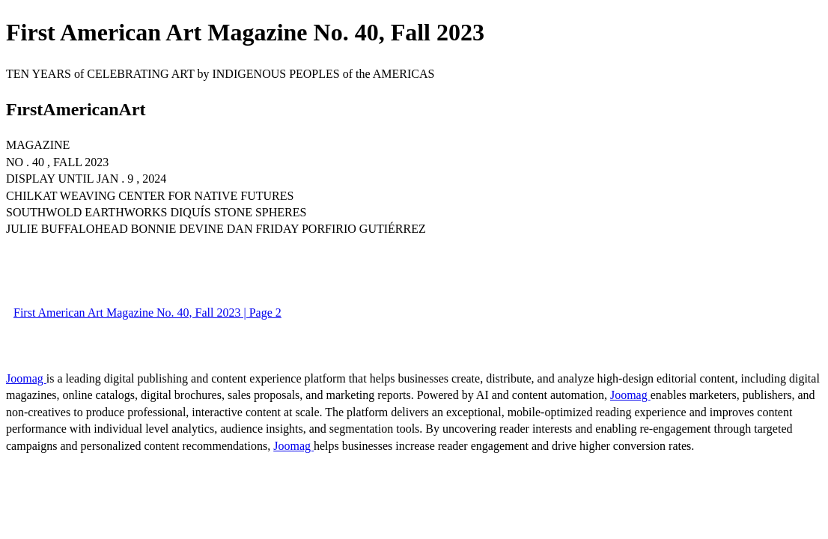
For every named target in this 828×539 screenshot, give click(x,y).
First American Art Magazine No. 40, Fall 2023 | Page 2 (147, 312)
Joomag (26, 378)
